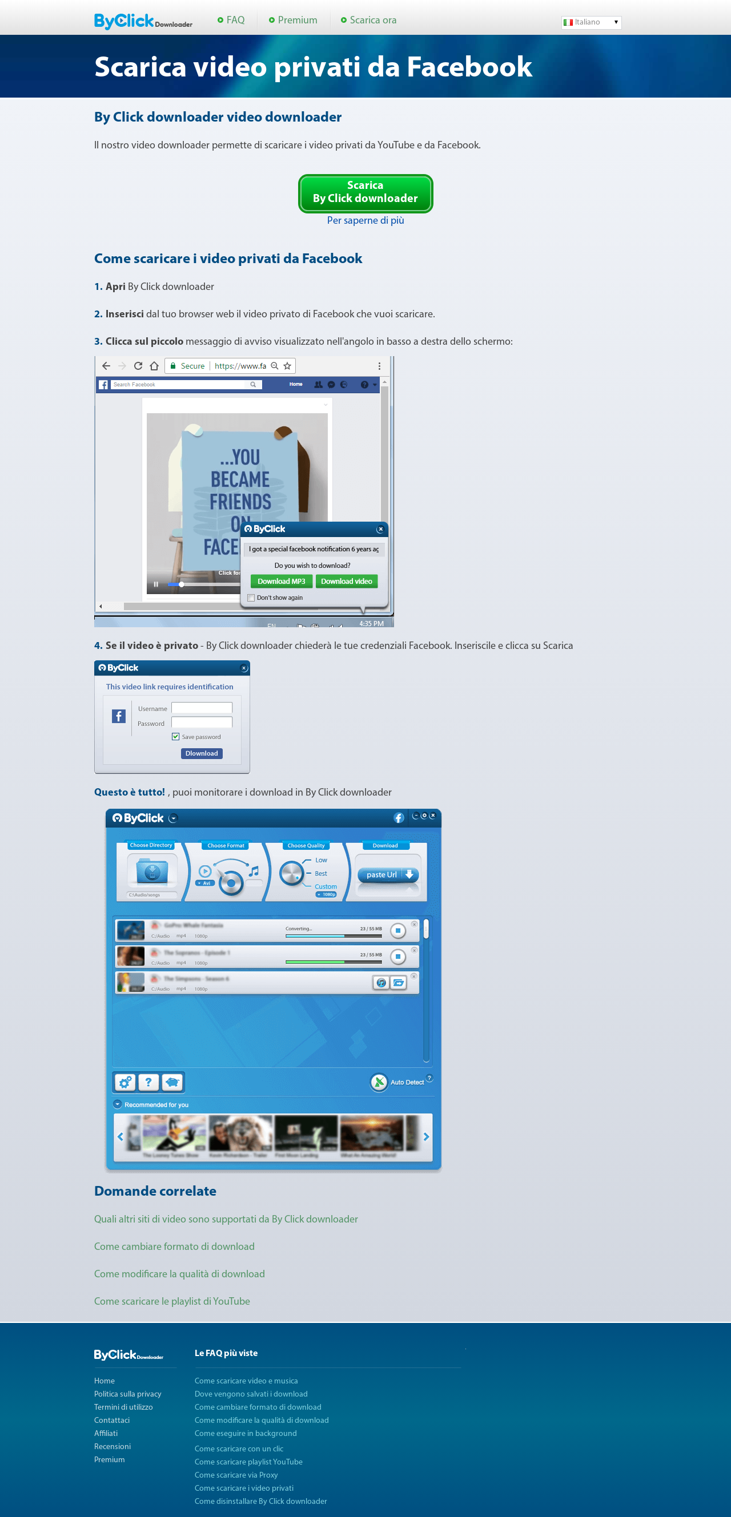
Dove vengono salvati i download (251, 1394)
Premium (298, 20)
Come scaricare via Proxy (236, 1475)
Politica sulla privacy (128, 1394)
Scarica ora (373, 20)
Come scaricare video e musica (246, 1381)
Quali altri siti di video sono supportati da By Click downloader (226, 1220)
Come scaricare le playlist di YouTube (172, 1302)
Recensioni (112, 1447)
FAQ (235, 20)
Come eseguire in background (246, 1434)
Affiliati (106, 1434)
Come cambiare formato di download (174, 1247)
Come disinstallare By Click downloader (261, 1502)
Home (104, 1381)
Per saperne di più (365, 221)
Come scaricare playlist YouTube (249, 1462)
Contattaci (112, 1421)
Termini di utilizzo (123, 1407)
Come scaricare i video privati (244, 1488)
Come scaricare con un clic (239, 1449)
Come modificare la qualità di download (179, 1274)
